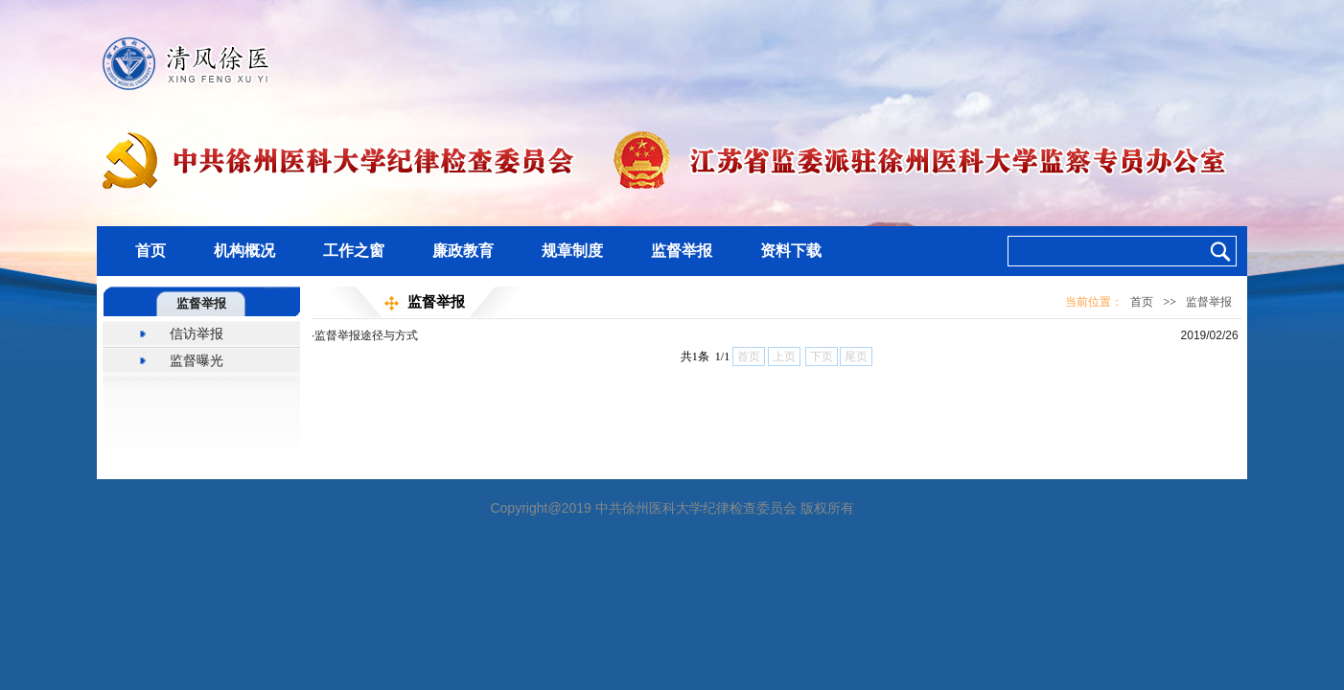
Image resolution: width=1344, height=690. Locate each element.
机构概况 (244, 250)
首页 (150, 250)
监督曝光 (196, 360)
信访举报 (196, 333)
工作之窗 (353, 250)
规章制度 (572, 250)
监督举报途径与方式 (366, 335)
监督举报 (681, 250)
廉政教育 (463, 250)
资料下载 (791, 250)
